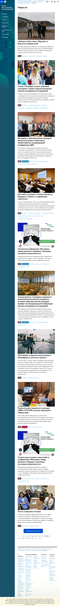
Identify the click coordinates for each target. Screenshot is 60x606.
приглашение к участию (23, 266)
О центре (4, 13)
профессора (31, 213)
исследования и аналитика (34, 105)
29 (26, 538)
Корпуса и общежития (20, 576)
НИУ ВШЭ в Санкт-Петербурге (41, 108)
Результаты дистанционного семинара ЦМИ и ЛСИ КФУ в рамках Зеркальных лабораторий (34, 410)
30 (28, 538)
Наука (35, 554)
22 (42, 536)
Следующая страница (33, 531)
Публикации (5, 22)
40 (40, 538)
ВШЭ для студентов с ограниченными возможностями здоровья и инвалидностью (21, 584)
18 (32, 536)
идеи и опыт (25, 56)
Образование (30, 554)
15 (25, 536)
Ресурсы (43, 554)
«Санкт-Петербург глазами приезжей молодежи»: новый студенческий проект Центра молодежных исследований (35, 88)
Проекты (4, 19)
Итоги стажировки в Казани (29, 511)
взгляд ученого (32, 56)
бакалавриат (21, 108)
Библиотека (43, 556)
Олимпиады (28, 572)
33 (35, 538)
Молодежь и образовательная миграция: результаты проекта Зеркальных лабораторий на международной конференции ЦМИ (35, 141)
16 (28, 536)
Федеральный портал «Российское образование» (52, 573)
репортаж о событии (42, 56)
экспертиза (44, 105)
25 (49, 536)
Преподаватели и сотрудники (21, 569)
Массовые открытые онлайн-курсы (52, 579)
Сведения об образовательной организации (21, 560)
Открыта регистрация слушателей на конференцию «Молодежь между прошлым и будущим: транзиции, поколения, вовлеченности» (33, 460)
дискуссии (32, 161)
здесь (34, 600)
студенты (24, 105)
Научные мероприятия (36, 557)
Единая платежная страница (20, 595)
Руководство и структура (21, 564)
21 (39, 536)
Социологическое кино (6, 30)
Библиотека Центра (5, 26)
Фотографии (5, 37)
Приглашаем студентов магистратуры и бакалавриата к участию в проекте (34, 356)
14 (23, 536)
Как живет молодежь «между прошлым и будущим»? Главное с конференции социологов (35, 196)
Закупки (19, 578)
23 (44, 536)
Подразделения (21, 566)
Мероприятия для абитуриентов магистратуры (29, 565)
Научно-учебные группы (35, 566)
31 (30, 538)
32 (33, 538)
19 (35, 536)
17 (30, 536)
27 (21, 538)
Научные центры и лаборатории (36, 561)
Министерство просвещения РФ (52, 568)
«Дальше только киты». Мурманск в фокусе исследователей (33, 42)
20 (37, 536)
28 (23, 538)
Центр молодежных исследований (33, 550)
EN (48, 1)
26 (19, 538)
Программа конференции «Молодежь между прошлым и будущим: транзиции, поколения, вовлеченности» (34, 251)
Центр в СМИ (5, 34)
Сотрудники (5, 16)
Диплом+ (28, 581)
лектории (24, 213)
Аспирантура (28, 586)
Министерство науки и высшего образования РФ (52, 561)
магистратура (29, 108)
